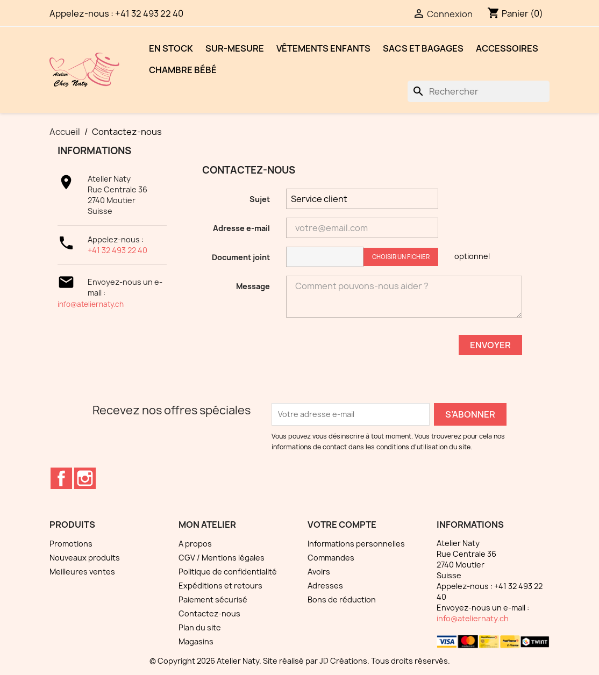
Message (253, 286)
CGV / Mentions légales (222, 557)
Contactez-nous (209, 613)
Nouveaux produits (84, 557)
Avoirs (319, 571)
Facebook (61, 478)
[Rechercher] (479, 91)
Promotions (70, 543)
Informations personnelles (356, 543)
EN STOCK (171, 48)
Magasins (196, 641)
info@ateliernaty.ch (91, 304)
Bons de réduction (342, 599)
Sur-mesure (234, 48)
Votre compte (342, 524)
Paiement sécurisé (213, 599)
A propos (195, 543)
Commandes (331, 557)
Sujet (259, 199)
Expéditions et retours (220, 585)
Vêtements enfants (323, 48)
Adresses (325, 585)
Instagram (85, 478)
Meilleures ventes (82, 571)
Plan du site (200, 627)
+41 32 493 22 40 (117, 250)
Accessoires (507, 48)
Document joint (241, 257)
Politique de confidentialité (228, 571)
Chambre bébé (183, 70)
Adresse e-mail (241, 228)
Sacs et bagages (423, 48)
